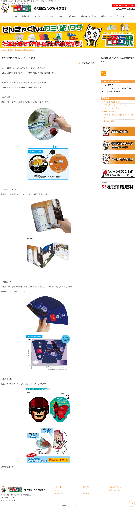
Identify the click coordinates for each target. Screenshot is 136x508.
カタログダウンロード (44, 16)
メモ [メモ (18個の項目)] (117, 88)
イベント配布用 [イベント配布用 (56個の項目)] (107, 85)
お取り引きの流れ (88, 16)
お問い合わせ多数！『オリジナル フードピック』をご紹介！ (118, 106)
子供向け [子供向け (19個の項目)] (130, 88)
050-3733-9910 (125, 9)
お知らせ (72, 16)
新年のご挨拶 (108, 121)
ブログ (61, 16)
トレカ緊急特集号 (110, 111)
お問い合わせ (106, 16)
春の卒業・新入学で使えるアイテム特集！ (118, 116)
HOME (15, 16)
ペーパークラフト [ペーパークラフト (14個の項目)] (108, 88)
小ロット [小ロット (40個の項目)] (104, 91)
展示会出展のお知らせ (112, 102)
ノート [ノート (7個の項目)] (116, 85)
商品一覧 (26, 16)
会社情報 (120, 16)
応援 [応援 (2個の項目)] (110, 91)
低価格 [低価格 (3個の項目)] (123, 88)
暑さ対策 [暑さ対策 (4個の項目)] (117, 91)
